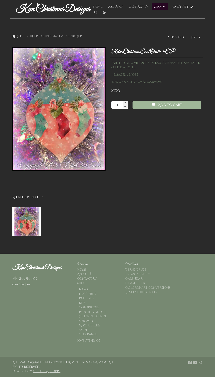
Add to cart (166, 104)
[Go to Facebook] (190, 362)
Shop (21, 36)
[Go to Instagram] (200, 362)
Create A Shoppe (46, 371)
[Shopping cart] (104, 12)
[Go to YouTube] (195, 362)
